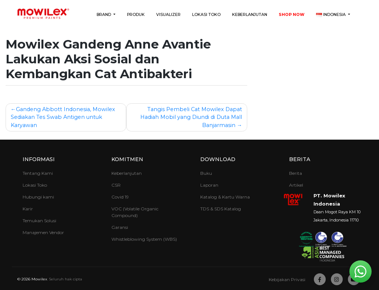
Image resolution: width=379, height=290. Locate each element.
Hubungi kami (38, 197)
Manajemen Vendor (43, 232)
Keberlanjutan (249, 14)
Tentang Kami (38, 173)
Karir (28, 208)
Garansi (119, 227)
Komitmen (127, 159)
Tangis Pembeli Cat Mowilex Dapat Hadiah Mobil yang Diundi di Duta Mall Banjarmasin (191, 117)
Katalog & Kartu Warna (225, 197)
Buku (206, 173)
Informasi (39, 159)
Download (217, 159)
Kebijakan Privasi (287, 279)
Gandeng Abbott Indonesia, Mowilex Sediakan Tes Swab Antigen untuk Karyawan (63, 117)
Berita (299, 159)
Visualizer (168, 14)
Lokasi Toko (206, 14)
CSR (116, 185)
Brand (104, 14)
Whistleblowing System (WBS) (144, 239)
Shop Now (292, 14)
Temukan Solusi (39, 220)
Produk (136, 14)
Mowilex (39, 279)
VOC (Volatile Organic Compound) (134, 212)
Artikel (296, 185)
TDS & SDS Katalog (220, 208)
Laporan (209, 185)
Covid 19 (120, 197)
